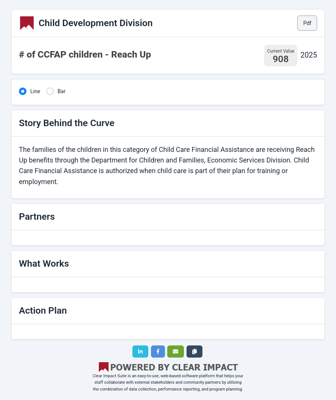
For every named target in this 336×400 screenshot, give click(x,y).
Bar (61, 91)
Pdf (307, 23)
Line (35, 91)
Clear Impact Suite (110, 375)
